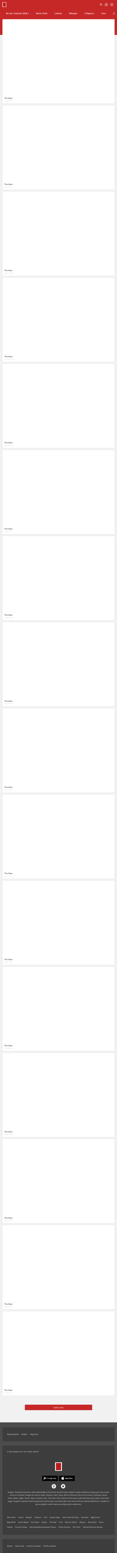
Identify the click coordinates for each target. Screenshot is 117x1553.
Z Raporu (89, 13)
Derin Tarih (41, 13)
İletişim (10, 1546)
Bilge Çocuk (95, 1517)
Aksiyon (82, 1522)
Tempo (44, 1522)
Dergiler (24, 1434)
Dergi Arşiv (34, 1434)
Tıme (61, 1522)
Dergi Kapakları (13, 1434)
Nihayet (73, 13)
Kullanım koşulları (34, 1546)
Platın (101, 1522)
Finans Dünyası (64, 1527)
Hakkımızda (19, 1546)
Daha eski (59, 1407)
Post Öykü (35, 1522)
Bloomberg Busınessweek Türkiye (43, 1527)
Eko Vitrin (76, 1527)
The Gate (52, 1522)
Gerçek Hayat (55, 1517)
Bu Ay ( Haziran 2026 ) (17, 13)
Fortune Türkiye (21, 1527)
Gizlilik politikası (49, 1546)
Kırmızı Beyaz (23, 1522)
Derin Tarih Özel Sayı (70, 1517)
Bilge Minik (11, 1522)
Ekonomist (92, 1522)
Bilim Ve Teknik (71, 1522)
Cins (103, 13)
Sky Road (84, 1517)
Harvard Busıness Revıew (93, 1527)
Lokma (58, 13)
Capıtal (9, 1527)
